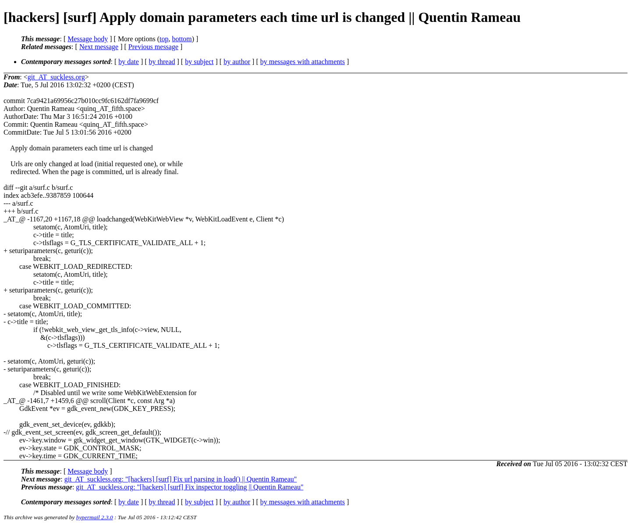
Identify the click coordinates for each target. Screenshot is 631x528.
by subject (199, 61)
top (164, 39)
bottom (181, 39)
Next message (98, 46)
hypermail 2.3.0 (94, 517)
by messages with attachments (302, 61)
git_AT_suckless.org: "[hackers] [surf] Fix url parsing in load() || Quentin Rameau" (180, 479)
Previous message (153, 46)
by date (128, 61)
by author (236, 61)
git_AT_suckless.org (56, 77)
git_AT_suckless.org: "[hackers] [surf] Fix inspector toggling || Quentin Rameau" (189, 487)
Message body (87, 39)
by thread (162, 61)
